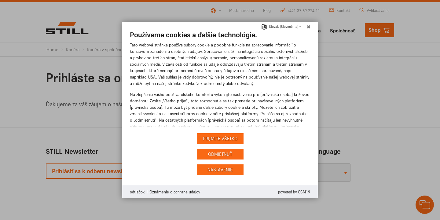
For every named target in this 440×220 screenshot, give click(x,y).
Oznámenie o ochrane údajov (174, 191)
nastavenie (220, 170)
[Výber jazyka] (264, 26)
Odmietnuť (220, 154)
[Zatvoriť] (308, 26)
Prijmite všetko (220, 138)
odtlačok (137, 191)
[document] (220, 81)
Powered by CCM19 (294, 191)
